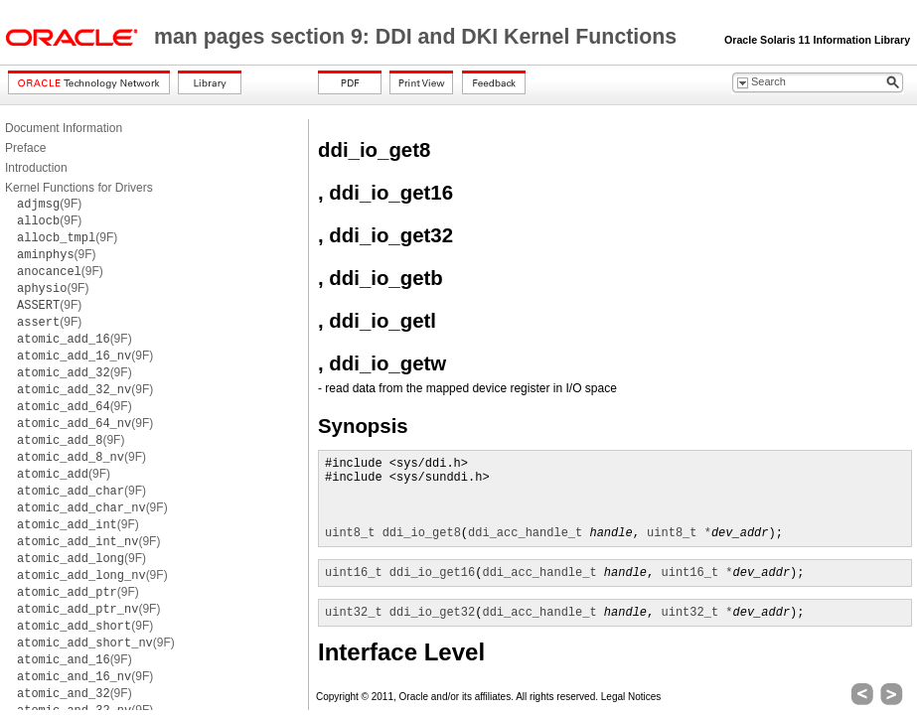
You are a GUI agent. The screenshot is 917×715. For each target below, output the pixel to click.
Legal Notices (631, 696)
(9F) (49, 204)
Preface (25, 148)
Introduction (36, 168)
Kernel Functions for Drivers (79, 188)
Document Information (63, 128)
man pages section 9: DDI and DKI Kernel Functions (418, 37)
